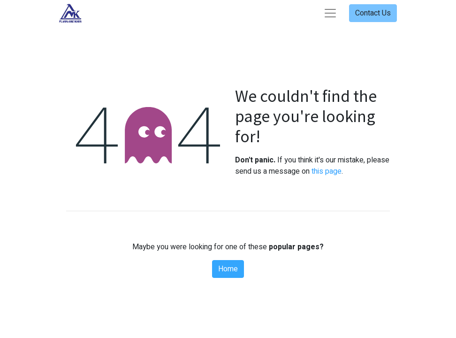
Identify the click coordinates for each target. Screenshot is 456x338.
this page (327, 171)
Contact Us (373, 13)
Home (228, 269)
